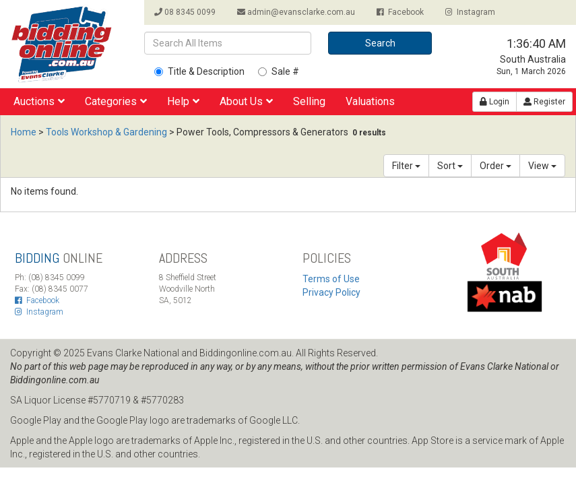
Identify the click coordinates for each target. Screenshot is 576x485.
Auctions (39, 101)
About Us (246, 101)
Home (23, 132)
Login (494, 101)
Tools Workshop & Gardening (106, 132)
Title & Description (199, 71)
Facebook (400, 12)
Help (183, 101)
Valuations (370, 101)
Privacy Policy (331, 292)
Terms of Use (331, 278)
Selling (309, 101)
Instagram (470, 12)
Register (544, 101)
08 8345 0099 (185, 12)
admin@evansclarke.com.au (296, 12)
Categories (116, 101)
